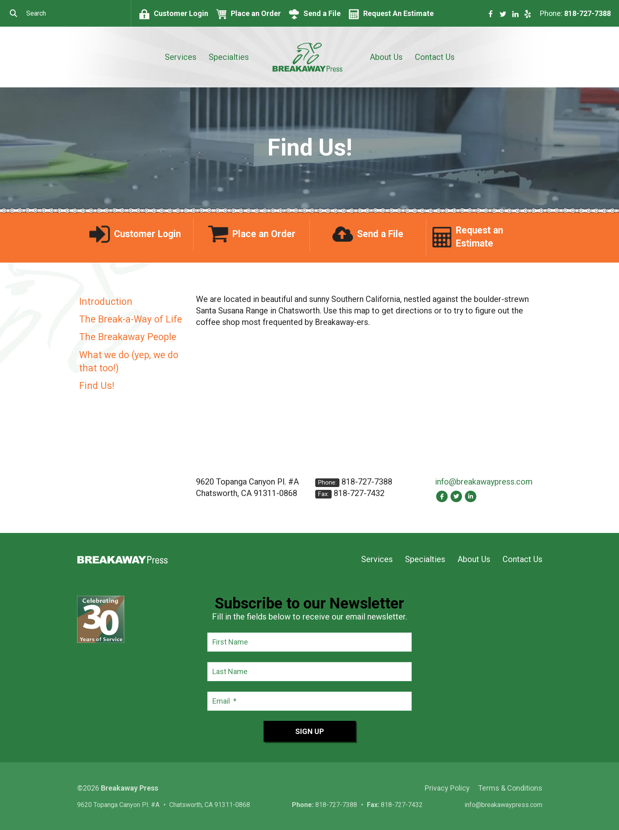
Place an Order (256, 13)
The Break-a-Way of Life (130, 319)
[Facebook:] (442, 496)
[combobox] (65, 13)
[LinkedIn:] (471, 496)
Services (180, 57)
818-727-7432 (359, 493)
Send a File (322, 13)
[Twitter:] (456, 496)
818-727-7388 (587, 13)
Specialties (229, 57)
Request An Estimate (398, 13)
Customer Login (181, 13)
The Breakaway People (127, 337)
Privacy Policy (447, 788)
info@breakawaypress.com (484, 482)
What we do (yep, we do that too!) (128, 362)
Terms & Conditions (510, 788)
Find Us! (96, 385)
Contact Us (435, 57)
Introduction (105, 301)
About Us (386, 57)
